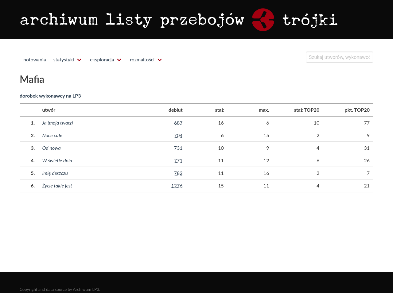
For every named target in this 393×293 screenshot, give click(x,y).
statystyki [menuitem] (63, 59)
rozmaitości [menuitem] (142, 59)
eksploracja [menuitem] (102, 59)
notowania (34, 59)
